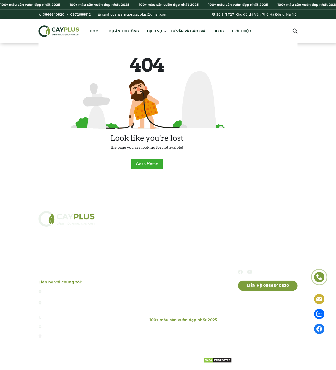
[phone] (319, 277)
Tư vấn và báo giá (187, 31)
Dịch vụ (154, 31)
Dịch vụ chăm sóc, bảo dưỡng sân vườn (185, 309)
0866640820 (53, 14)
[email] (319, 298)
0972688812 (80, 14)
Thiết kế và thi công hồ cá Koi (176, 258)
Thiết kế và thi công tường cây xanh (182, 289)
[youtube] (249, 272)
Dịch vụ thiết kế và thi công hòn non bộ (186, 299)
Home (95, 31)
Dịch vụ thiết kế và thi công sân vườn (183, 248)
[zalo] (319, 313)
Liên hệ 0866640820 (268, 285)
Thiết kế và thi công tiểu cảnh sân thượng (188, 279)
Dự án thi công (124, 31)
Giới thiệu (241, 31)
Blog (219, 31)
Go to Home (147, 164)
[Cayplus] (58, 31)
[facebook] (240, 272)
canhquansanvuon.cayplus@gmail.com (134, 14)
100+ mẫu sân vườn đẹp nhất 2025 (34, 5)
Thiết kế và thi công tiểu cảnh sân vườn (186, 268)
